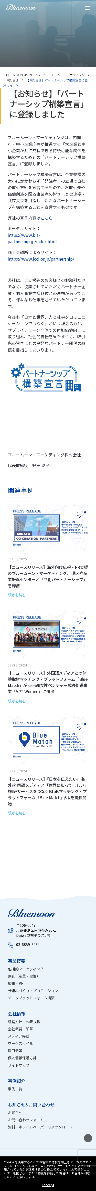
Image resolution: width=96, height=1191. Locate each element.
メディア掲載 (18, 1036)
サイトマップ (18, 1065)
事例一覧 (15, 1088)
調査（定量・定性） (24, 976)
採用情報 (15, 1050)
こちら (46, 218)
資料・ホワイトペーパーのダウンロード (40, 1127)
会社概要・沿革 (20, 1028)
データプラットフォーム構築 (31, 997)
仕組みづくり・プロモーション (33, 990)
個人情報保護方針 (22, 1057)
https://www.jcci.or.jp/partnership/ (41, 259)
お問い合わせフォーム (26, 1119)
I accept (48, 1185)
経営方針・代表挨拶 (24, 1021)
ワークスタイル (20, 1043)
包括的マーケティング (26, 968)
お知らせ (15, 1112)
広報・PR (16, 983)
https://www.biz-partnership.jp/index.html (32, 238)
